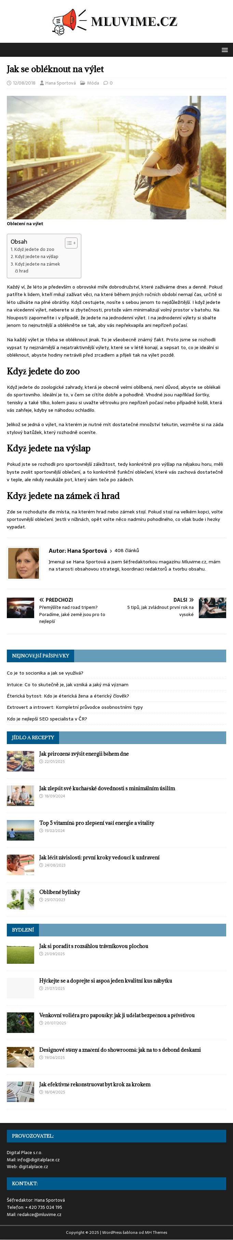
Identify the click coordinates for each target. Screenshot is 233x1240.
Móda (93, 83)
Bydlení (23, 930)
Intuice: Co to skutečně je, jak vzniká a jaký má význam (67, 684)
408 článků (126, 550)
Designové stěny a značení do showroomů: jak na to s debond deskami (120, 1050)
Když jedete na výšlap (36, 256)
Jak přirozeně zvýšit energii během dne (84, 754)
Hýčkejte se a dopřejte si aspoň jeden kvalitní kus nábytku (105, 980)
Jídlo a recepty (33, 737)
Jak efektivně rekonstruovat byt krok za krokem (94, 1084)
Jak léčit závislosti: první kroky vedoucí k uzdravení (99, 857)
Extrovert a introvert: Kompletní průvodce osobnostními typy (75, 707)
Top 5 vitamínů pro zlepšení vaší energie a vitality (96, 823)
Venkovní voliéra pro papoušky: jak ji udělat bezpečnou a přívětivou (117, 1015)
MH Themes (156, 1232)
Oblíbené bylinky (59, 892)
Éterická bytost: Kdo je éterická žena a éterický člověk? (68, 696)
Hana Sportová (60, 83)
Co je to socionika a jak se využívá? (45, 673)
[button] (223, 49)
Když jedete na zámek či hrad (37, 267)
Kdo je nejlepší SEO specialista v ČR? (47, 719)
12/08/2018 (24, 83)
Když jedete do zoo (34, 249)
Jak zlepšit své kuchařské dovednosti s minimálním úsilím (107, 788)
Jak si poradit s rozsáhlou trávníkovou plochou (93, 946)
